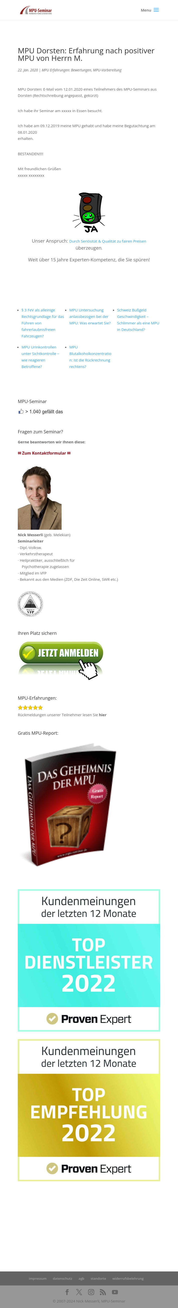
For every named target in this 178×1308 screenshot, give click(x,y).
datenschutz (62, 1278)
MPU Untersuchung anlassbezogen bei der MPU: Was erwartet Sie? (90, 316)
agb (81, 1278)
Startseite (26, 1226)
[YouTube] (115, 1292)
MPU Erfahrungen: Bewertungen (66, 70)
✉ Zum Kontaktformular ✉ (44, 453)
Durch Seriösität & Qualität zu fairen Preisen (107, 241)
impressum (38, 1278)
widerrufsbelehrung (128, 1278)
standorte (98, 1278)
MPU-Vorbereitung (107, 70)
